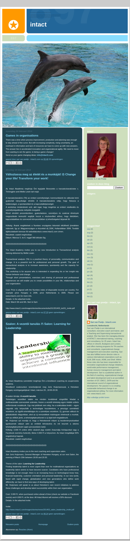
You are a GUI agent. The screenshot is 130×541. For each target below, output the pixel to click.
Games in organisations (22, 135)
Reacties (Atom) (26, 530)
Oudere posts (73, 524)
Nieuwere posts (12, 524)
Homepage (43, 524)
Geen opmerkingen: (57, 312)
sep (88, 229)
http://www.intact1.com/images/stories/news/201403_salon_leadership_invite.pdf (40, 510)
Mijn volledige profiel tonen (98, 397)
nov (88, 257)
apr (88, 243)
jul (88, 268)
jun (88, 272)
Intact (38, 24)
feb (88, 236)
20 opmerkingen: (56, 159)
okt (88, 240)
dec (88, 254)
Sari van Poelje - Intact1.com (103, 322)
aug (88, 233)
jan (88, 286)
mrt (88, 247)
